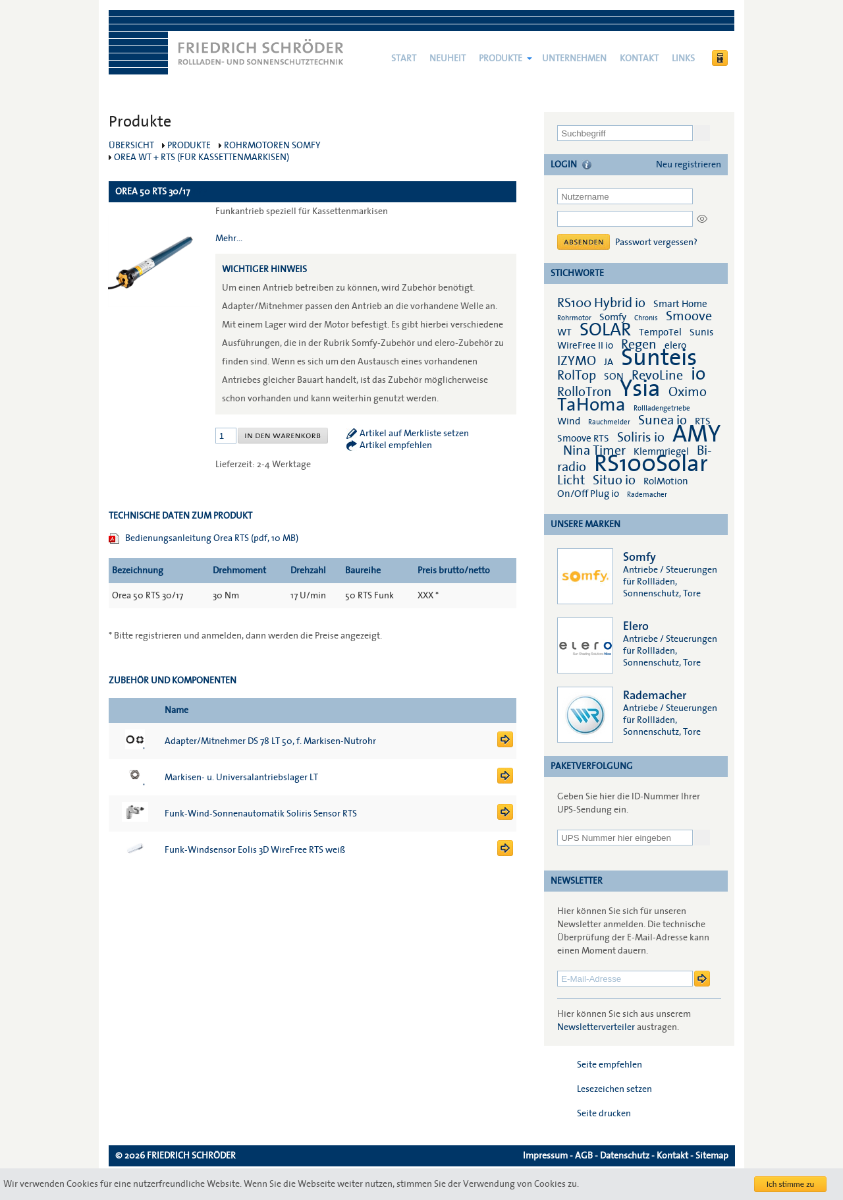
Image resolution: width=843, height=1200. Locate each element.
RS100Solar (651, 464)
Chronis (646, 318)
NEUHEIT (447, 58)
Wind (568, 421)
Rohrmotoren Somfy (272, 145)
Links (683, 58)
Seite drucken (604, 1113)
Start (403, 58)
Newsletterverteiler (596, 1027)
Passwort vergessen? (656, 242)
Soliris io (641, 437)
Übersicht (131, 145)
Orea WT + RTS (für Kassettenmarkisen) (201, 157)
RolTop (576, 375)
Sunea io (662, 420)
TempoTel (660, 332)
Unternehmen (574, 58)
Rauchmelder (609, 422)
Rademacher (647, 494)
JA (609, 362)
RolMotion (665, 481)
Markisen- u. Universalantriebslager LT (241, 777)
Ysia (640, 389)
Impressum (545, 1156)
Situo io (614, 480)
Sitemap (711, 1156)
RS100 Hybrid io (601, 303)
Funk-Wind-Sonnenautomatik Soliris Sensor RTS (261, 814)
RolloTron (584, 392)
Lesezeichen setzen (614, 1089)
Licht (571, 480)
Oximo (687, 392)
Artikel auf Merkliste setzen (414, 433)
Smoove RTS (583, 438)
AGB (584, 1156)
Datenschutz (624, 1156)
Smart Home (680, 304)
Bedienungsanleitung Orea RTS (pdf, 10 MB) (211, 538)
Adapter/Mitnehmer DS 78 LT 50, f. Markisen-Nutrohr (270, 741)
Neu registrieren (688, 164)
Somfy (612, 317)
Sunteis (659, 358)
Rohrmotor (574, 318)
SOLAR (605, 330)
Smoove (689, 316)
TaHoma (591, 405)
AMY (696, 434)
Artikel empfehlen (396, 445)
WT (564, 332)
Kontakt (639, 58)
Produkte (500, 58)
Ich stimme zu (791, 1184)
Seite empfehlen (609, 1065)
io (698, 374)
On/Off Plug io (588, 494)
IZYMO (576, 361)
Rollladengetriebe (662, 408)
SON (614, 376)
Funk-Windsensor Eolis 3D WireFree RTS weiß (255, 850)
